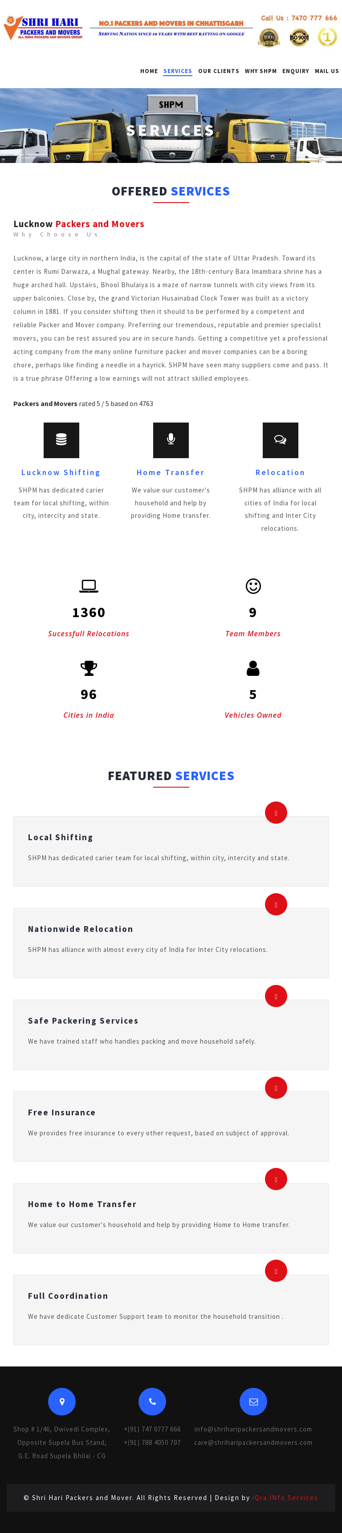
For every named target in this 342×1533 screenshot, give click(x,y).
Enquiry (295, 71)
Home (149, 71)
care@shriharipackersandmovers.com (253, 1442)
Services (177, 71)
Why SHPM (261, 71)
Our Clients (219, 71)
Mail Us (327, 71)
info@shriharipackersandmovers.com (253, 1429)
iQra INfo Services (285, 1497)
